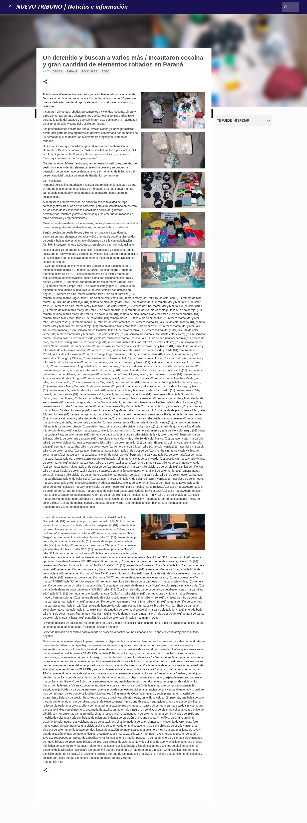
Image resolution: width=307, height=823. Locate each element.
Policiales (89, 71)
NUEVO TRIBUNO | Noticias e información (72, 7)
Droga (57, 71)
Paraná (72, 71)
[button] (45, 81)
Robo (105, 71)
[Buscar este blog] (278, 7)
